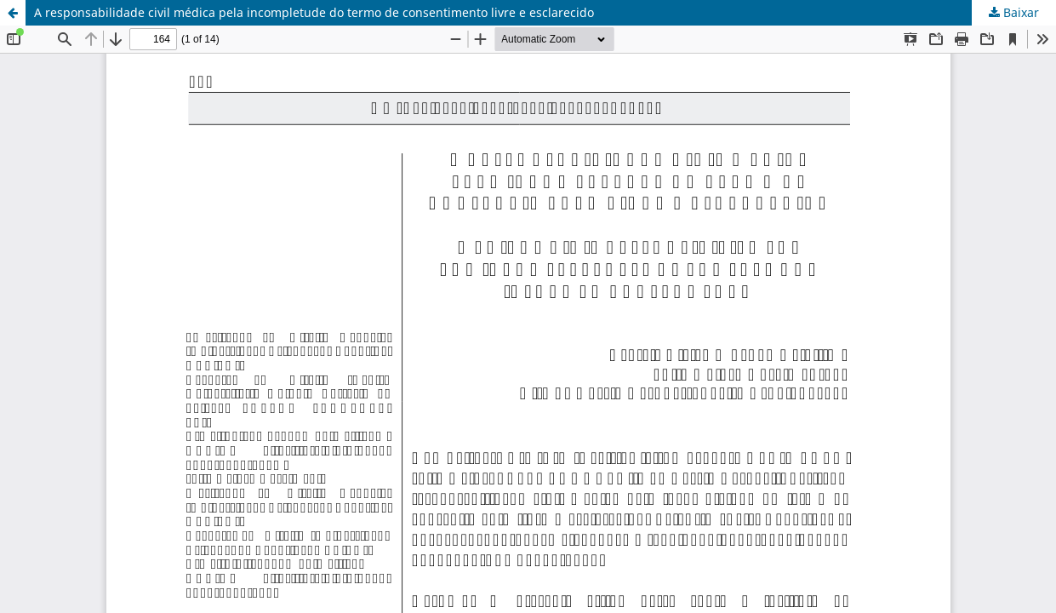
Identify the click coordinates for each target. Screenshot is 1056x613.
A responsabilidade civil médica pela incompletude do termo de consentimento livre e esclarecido (314, 12)
